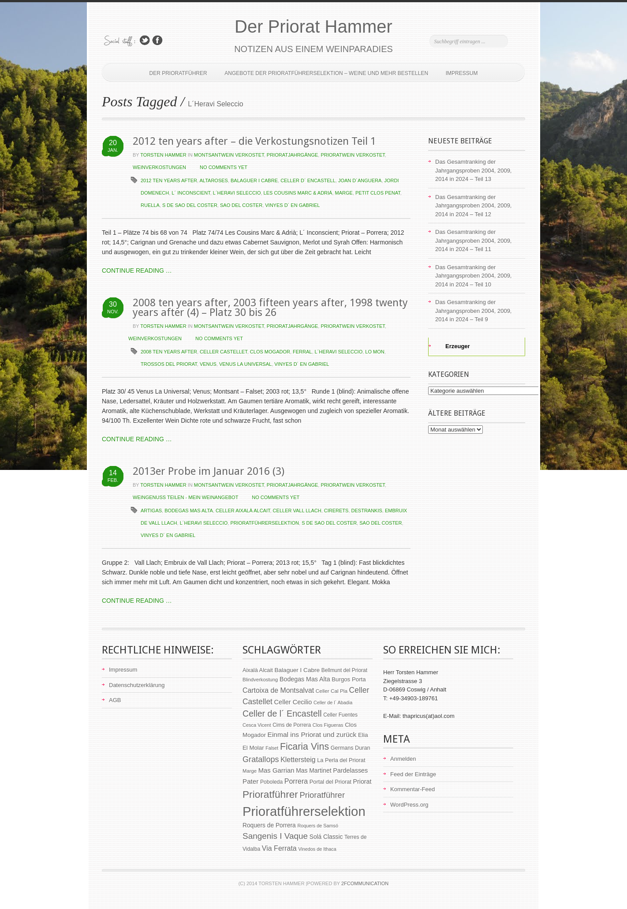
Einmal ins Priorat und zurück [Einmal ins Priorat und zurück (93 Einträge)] (312, 734)
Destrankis (366, 510)
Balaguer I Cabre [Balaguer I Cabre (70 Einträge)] (297, 670)
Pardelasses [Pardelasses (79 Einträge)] (350, 770)
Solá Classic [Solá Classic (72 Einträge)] (326, 837)
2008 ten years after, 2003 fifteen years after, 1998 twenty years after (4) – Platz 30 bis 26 (270, 308)
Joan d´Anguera (359, 180)
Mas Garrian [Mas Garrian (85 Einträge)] (276, 770)
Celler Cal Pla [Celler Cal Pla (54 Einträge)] (331, 691)
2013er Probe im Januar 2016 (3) (208, 471)
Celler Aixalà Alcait (243, 510)
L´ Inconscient (191, 192)
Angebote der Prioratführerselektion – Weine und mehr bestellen (326, 73)
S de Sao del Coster (189, 205)
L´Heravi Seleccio (237, 192)
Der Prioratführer (178, 73)
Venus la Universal (245, 364)
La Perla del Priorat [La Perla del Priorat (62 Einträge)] (341, 760)
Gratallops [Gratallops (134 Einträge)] (261, 759)
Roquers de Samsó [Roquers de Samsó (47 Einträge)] (317, 825)
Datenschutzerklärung (136, 685)
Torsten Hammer (163, 155)
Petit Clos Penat (377, 192)
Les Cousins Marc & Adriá (298, 192)
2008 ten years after (169, 351)
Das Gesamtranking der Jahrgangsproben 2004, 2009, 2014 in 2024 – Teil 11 (473, 240)
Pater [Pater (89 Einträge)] (250, 781)
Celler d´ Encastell (308, 180)
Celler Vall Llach (297, 510)
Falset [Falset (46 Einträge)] (271, 748)
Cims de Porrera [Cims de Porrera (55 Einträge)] (291, 725)
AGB (115, 700)
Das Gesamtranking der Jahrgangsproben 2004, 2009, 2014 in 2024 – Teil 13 (473, 170)
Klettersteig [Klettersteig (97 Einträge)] (297, 759)
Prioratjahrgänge (292, 155)
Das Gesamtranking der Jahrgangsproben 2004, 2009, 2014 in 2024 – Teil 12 (473, 206)
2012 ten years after (169, 180)
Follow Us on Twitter (144, 40)
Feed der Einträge (413, 774)
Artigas (151, 510)
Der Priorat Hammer (313, 26)
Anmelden (403, 758)
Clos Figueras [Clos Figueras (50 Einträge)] (328, 725)
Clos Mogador (270, 351)
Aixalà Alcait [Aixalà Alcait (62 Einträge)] (258, 670)
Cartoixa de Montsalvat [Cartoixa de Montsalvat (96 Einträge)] (278, 690)
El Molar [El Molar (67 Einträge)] (253, 747)
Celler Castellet (223, 351)
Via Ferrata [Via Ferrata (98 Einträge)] (279, 848)
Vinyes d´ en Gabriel (292, 205)
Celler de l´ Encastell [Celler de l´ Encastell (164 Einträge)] (282, 713)
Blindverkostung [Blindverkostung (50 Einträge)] (260, 679)
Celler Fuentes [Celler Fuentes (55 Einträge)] (340, 715)
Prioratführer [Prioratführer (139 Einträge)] (322, 795)
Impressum (462, 73)
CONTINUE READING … (137, 270)
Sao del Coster (241, 205)
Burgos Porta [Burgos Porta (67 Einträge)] (349, 679)
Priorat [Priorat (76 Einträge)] (362, 781)
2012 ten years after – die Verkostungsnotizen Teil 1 (254, 141)
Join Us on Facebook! (157, 40)
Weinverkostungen (159, 167)
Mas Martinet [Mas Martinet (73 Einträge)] (313, 770)
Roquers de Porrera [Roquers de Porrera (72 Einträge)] (269, 825)
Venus (208, 364)
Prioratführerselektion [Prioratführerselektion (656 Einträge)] (304, 811)
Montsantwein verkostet (229, 155)
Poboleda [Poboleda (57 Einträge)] (271, 782)
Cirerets (336, 510)
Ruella (150, 205)
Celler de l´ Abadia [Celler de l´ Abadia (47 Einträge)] (333, 702)
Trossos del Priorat (169, 364)
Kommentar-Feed (412, 789)
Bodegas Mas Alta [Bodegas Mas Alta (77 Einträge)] (305, 679)
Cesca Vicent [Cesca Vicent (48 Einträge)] (257, 725)
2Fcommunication (364, 883)
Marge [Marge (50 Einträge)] (250, 771)
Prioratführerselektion (264, 523)
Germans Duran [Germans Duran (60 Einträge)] (350, 748)
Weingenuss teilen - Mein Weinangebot (185, 497)
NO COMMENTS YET (223, 167)
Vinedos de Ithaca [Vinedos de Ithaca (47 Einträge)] (317, 849)
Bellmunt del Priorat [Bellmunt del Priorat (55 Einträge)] (344, 670)
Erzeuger (452, 346)
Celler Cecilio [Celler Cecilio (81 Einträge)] (293, 702)
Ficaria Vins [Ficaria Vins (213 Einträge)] (304, 746)
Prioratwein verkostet (352, 155)
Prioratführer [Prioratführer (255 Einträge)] (270, 794)
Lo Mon (374, 351)
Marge (344, 192)
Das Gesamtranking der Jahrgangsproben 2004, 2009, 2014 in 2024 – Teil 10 (473, 276)
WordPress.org (409, 804)
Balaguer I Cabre (254, 180)
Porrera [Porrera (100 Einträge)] (296, 781)
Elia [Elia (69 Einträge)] (363, 735)
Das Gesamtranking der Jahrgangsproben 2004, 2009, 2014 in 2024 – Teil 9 (473, 311)
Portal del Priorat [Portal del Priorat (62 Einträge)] (330, 781)
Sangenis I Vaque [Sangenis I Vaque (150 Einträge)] (275, 836)
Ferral (302, 351)
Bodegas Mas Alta (188, 510)
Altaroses (214, 180)
